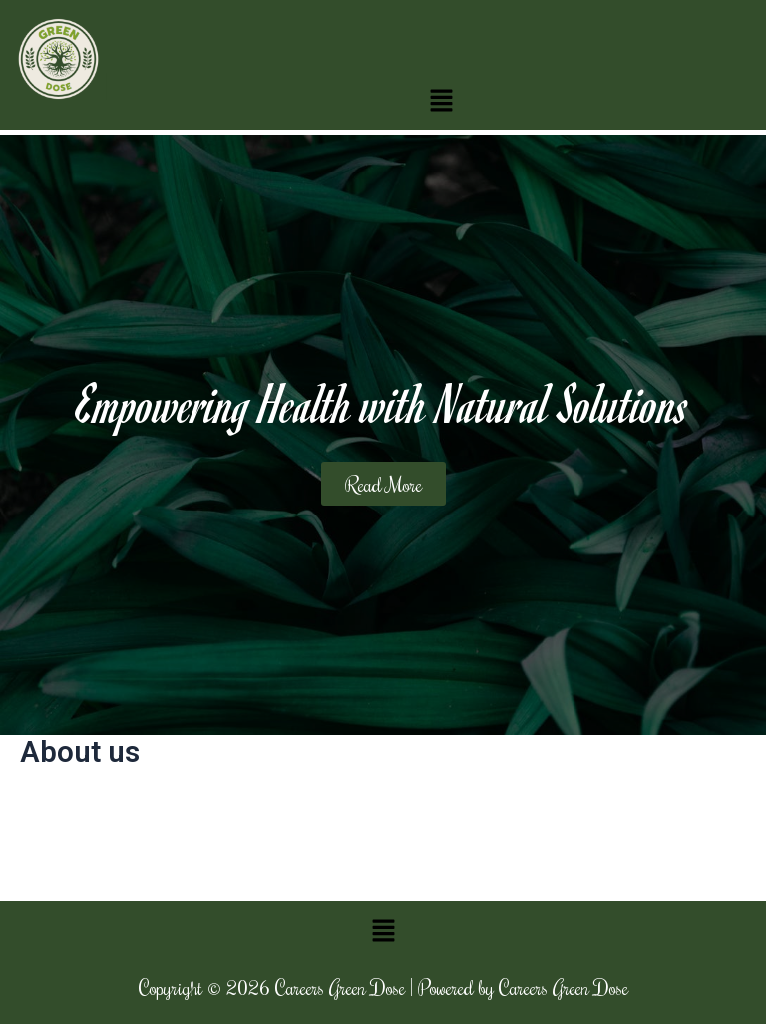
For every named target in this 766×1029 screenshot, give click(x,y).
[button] (442, 100)
